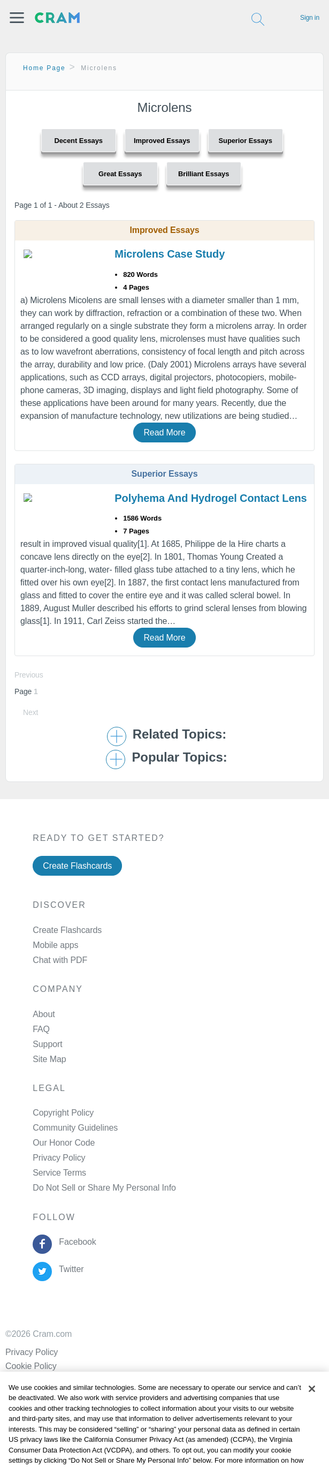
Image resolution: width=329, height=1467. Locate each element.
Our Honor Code (64, 1142)
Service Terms (59, 1172)
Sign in (309, 17)
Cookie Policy (31, 1366)
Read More (164, 432)
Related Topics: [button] (179, 734)
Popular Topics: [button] (179, 757)
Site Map (49, 1059)
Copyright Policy (63, 1112)
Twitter (69, 1269)
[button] (17, 17)
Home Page (44, 68)
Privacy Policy (59, 1157)
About (44, 1014)
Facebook (75, 1241)
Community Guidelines (75, 1127)
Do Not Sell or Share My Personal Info (104, 1187)
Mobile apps (55, 945)
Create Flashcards (77, 865)
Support (47, 1044)
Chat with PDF (60, 960)
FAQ (41, 1029)
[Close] (312, 1397)
